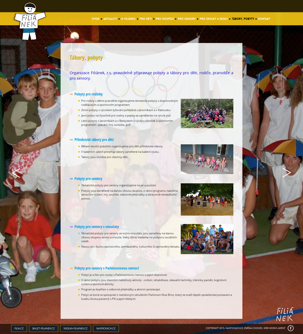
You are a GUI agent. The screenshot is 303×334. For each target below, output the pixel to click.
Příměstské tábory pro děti (94, 139)
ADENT (281, 328)
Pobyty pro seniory (88, 178)
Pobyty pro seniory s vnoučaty (96, 226)
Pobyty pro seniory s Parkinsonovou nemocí (106, 268)
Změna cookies (253, 328)
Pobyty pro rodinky (88, 94)
